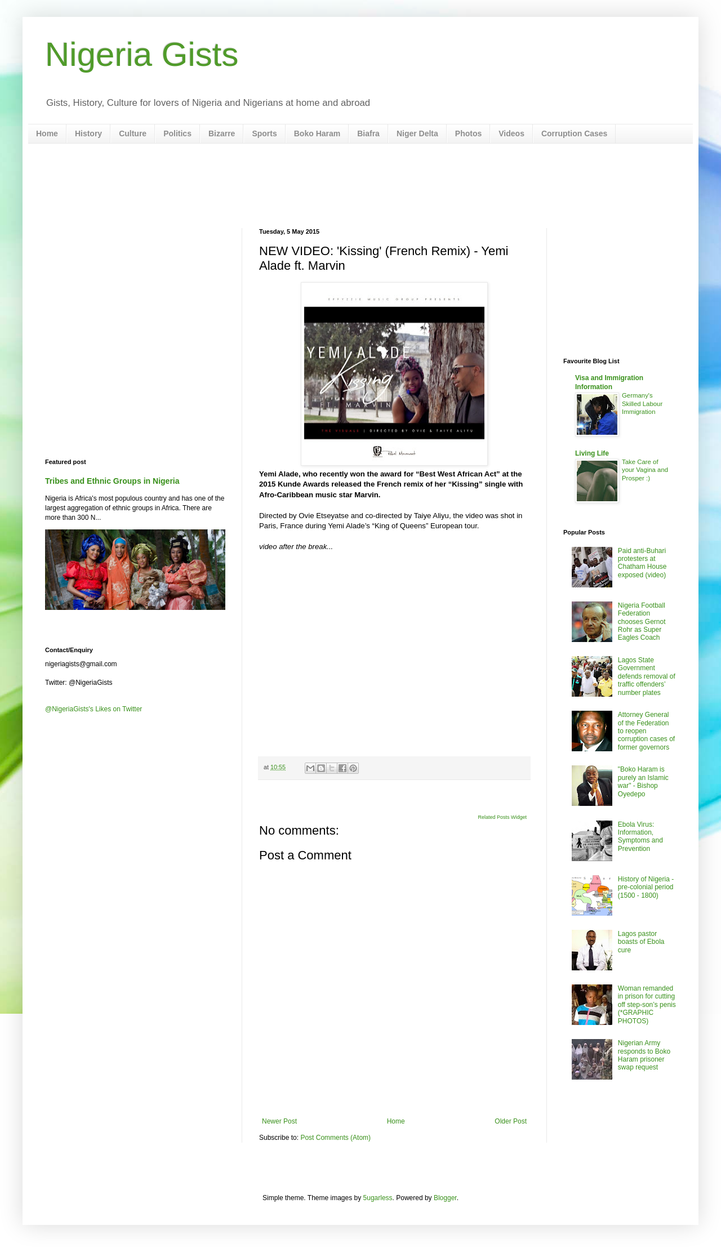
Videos (511, 133)
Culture (132, 133)
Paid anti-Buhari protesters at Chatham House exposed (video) (642, 563)
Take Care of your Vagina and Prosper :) (645, 470)
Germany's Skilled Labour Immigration (642, 404)
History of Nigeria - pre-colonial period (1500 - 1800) (646, 887)
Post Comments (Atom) (335, 1138)
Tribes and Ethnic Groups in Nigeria (112, 480)
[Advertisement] (360, 186)
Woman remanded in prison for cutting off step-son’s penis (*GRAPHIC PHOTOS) (647, 1004)
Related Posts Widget (502, 817)
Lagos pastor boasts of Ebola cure (641, 942)
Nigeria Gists (141, 54)
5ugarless (378, 1198)
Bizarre (221, 133)
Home (47, 133)
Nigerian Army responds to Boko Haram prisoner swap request (644, 1055)
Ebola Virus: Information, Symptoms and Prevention (640, 837)
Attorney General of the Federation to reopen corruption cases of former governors (646, 731)
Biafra (368, 133)
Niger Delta (417, 133)
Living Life (592, 453)
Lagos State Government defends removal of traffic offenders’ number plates (646, 676)
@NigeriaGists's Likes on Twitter (93, 709)
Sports (264, 133)
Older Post (511, 1121)
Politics (177, 133)
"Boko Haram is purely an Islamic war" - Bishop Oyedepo (643, 781)
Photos (468, 133)
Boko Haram (317, 133)
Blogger (445, 1198)
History (88, 133)
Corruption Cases (574, 133)
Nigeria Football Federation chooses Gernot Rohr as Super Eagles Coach (642, 621)
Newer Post (279, 1121)
